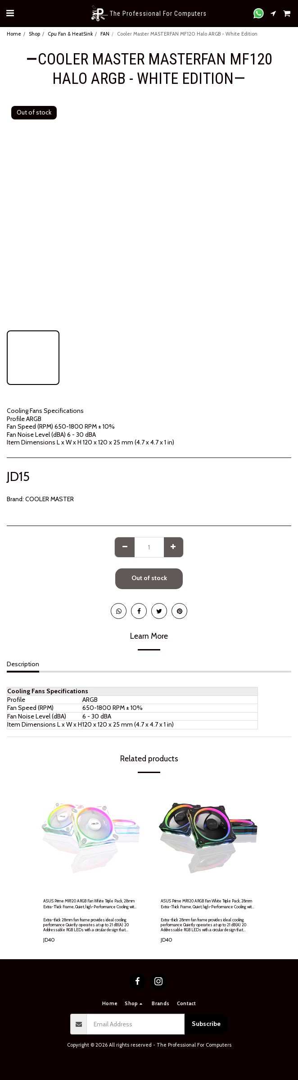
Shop (34, 34)
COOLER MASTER (49, 499)
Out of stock (149, 578)
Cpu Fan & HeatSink (70, 34)
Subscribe (206, 1024)
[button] (10, 13)
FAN (104, 34)
